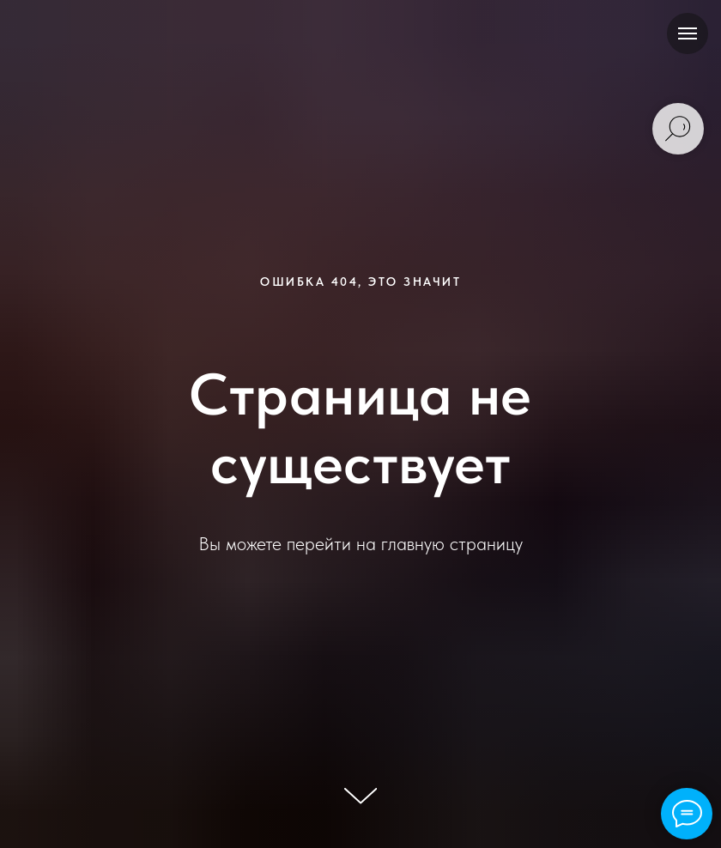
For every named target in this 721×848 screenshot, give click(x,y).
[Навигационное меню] (687, 33)
